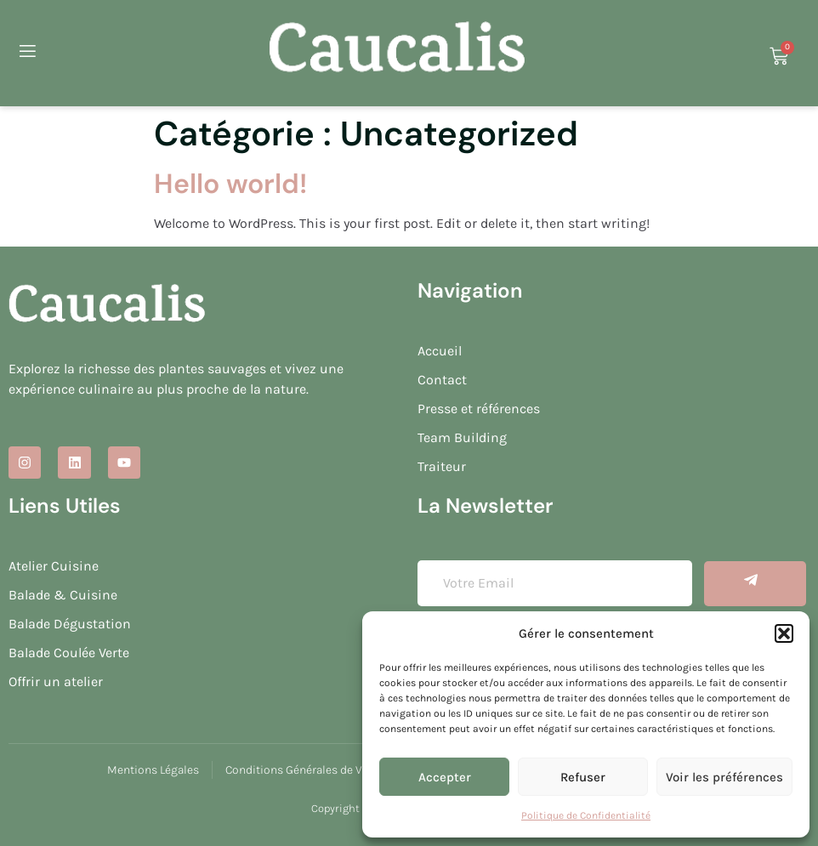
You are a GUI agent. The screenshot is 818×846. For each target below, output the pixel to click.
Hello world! (230, 184)
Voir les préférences (724, 777)
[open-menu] (26, 53)
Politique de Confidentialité (585, 815)
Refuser (582, 777)
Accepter (444, 777)
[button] (783, 633)
